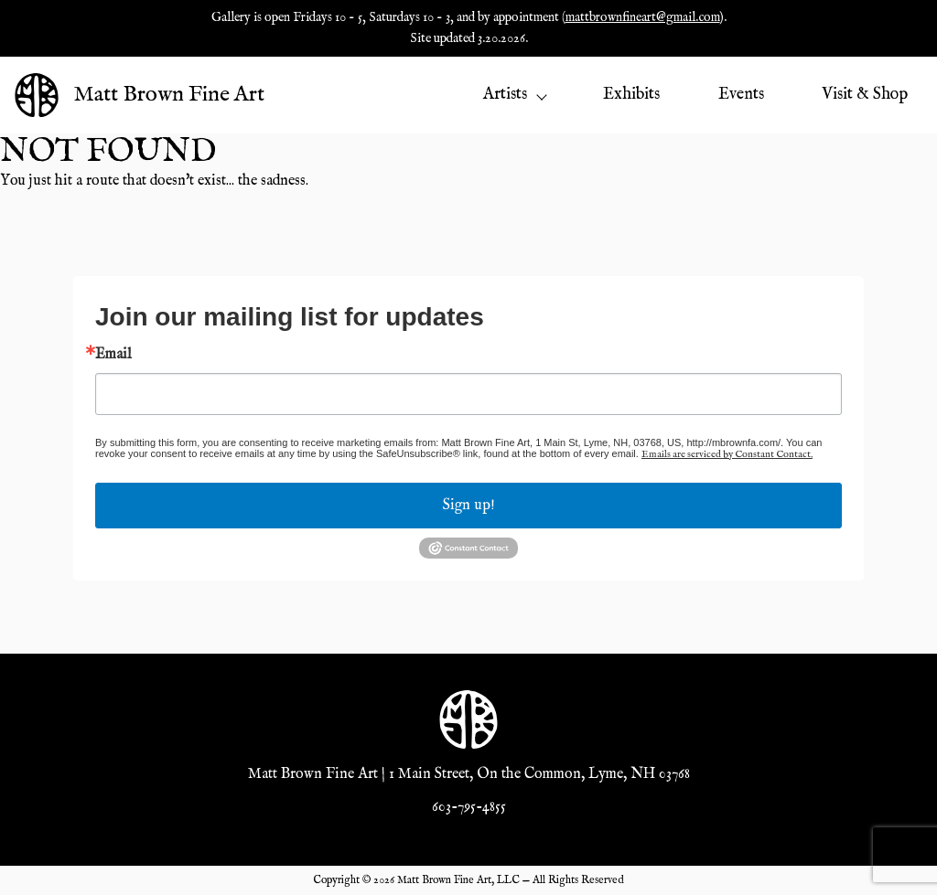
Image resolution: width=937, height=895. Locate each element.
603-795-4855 (469, 807)
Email (113, 354)
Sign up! (469, 505)
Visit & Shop (865, 94)
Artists (514, 94)
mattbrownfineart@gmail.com (642, 17)
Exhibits (631, 94)
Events (741, 94)
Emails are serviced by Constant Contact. (727, 454)
